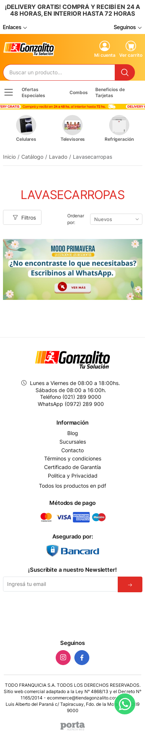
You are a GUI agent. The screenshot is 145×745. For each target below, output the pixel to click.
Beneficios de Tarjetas (110, 92)
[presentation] (72, 614)
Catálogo (32, 156)
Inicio (9, 156)
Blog (72, 433)
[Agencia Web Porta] (73, 725)
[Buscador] (59, 72)
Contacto (72, 450)
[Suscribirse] (130, 584)
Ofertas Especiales (33, 92)
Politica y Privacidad (73, 476)
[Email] (60, 584)
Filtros (24, 217)
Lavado (58, 156)
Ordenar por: (75, 219)
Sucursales (72, 442)
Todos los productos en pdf (72, 485)
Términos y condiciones (72, 459)
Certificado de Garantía (72, 467)
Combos (79, 92)
